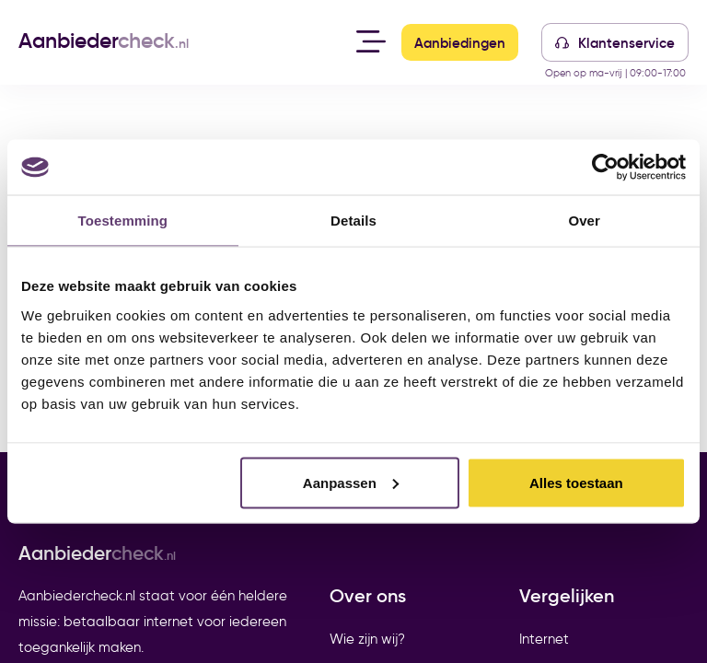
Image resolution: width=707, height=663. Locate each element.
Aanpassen (351, 482)
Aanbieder (103, 40)
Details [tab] (353, 220)
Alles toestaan (576, 482)
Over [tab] (584, 220)
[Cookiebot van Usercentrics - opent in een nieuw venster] (605, 167)
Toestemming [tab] (123, 220)
